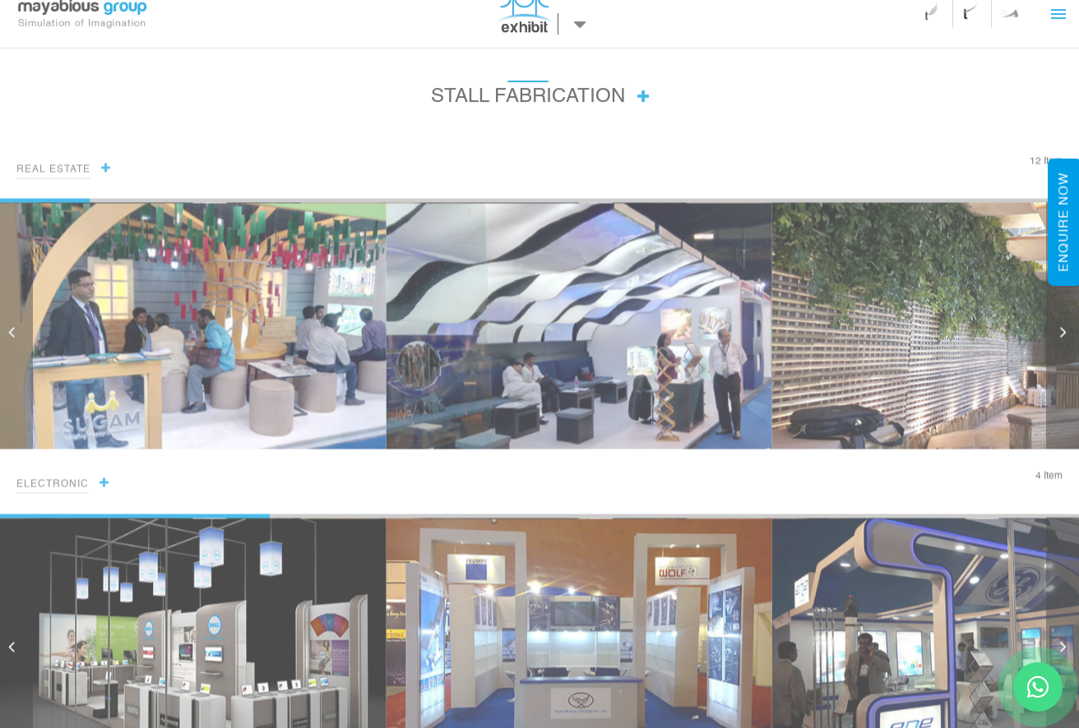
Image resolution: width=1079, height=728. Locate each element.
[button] (1062, 332)
